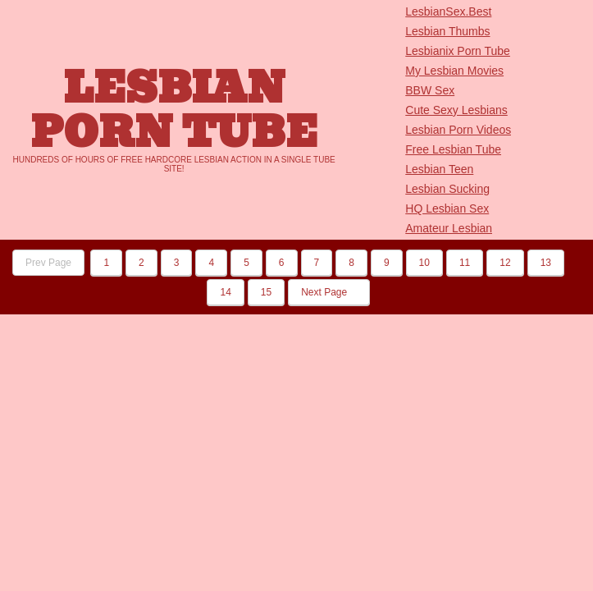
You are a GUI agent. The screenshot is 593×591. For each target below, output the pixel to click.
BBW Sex (429, 90)
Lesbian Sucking (447, 188)
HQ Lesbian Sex (447, 208)
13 (546, 262)
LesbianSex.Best (448, 11)
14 (225, 292)
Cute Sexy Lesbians (456, 110)
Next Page (328, 292)
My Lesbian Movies (454, 70)
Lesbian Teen (439, 169)
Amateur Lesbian (448, 228)
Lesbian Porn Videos (458, 129)
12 (504, 262)
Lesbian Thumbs (447, 31)
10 (424, 262)
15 (266, 292)
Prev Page (48, 262)
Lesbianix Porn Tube (457, 50)
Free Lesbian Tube (453, 149)
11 (464, 262)
